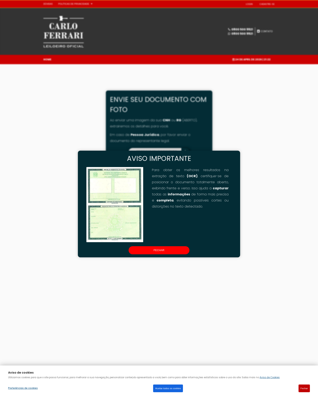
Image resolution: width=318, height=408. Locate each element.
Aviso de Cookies (270, 377)
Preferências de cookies (23, 388)
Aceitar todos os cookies (168, 388)
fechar (159, 250)
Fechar (304, 388)
